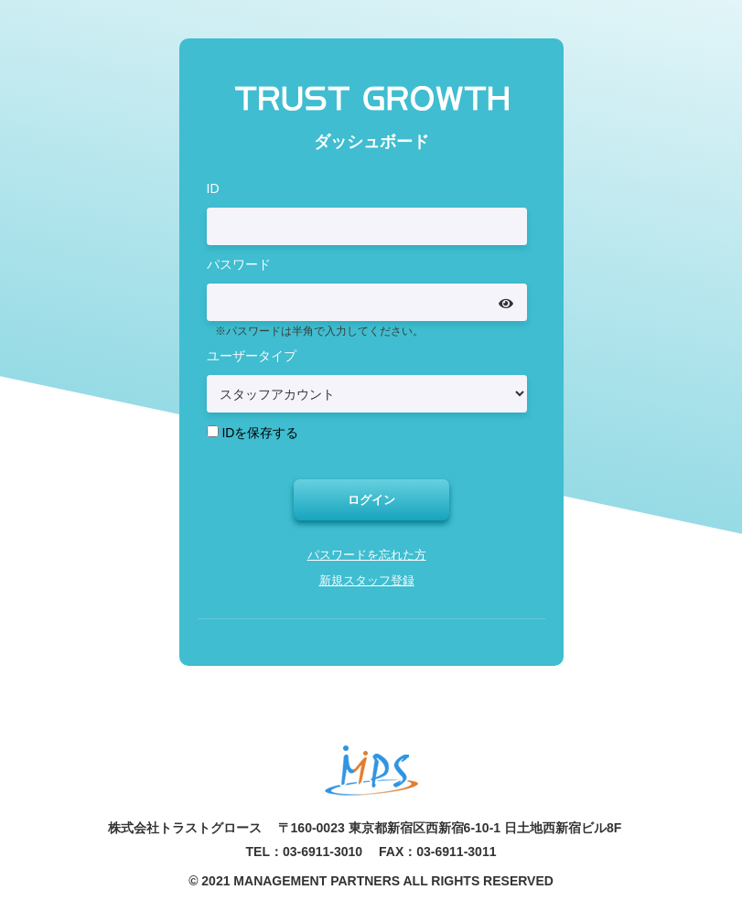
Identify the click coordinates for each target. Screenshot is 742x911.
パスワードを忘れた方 (367, 557)
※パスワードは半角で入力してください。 (319, 330)
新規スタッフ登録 (367, 582)
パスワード (239, 262)
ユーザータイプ (251, 354)
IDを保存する (259, 431)
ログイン (371, 500)
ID (213, 186)
